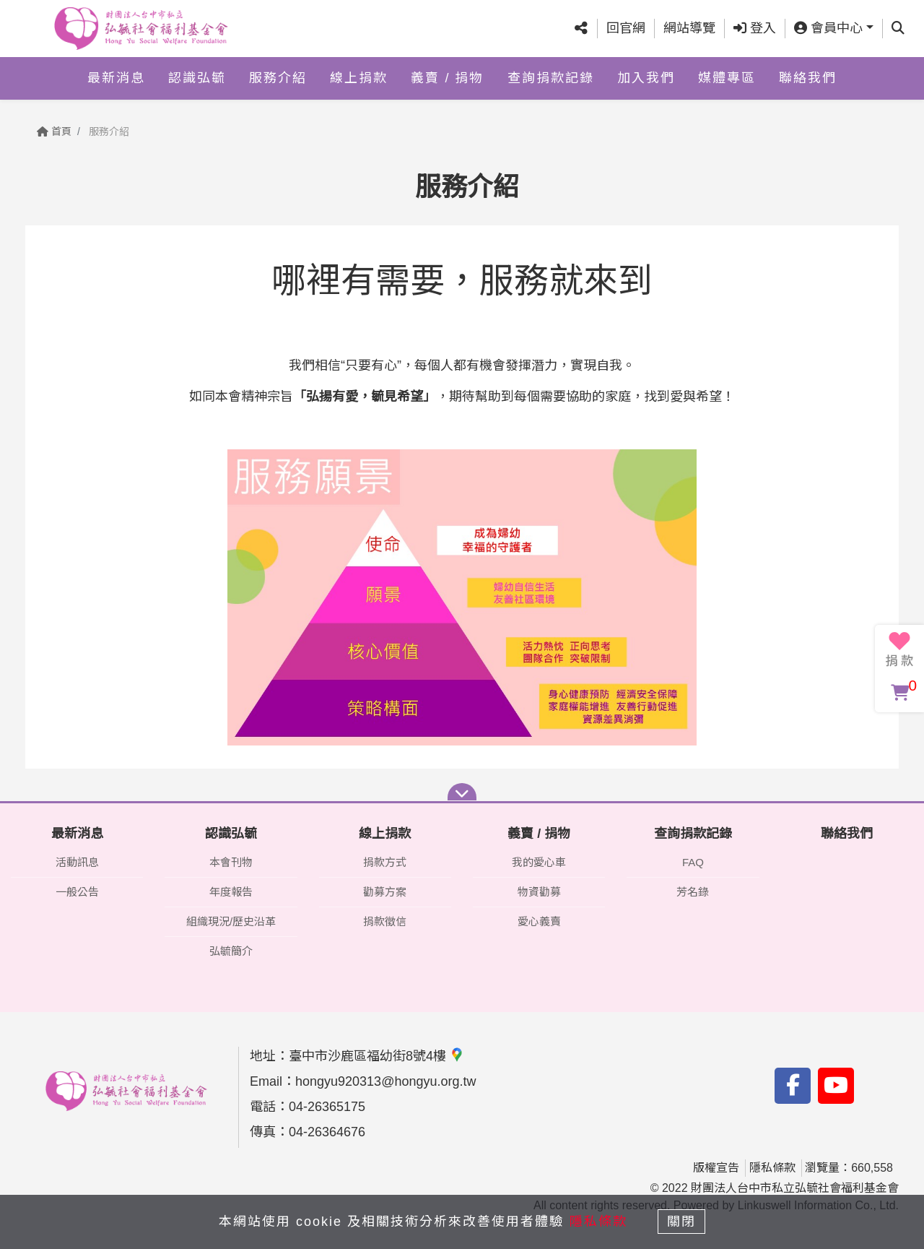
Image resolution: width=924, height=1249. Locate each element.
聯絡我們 (808, 77)
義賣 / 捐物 (447, 77)
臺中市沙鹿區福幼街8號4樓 (376, 1056)
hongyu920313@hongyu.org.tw (385, 1081)
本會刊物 (231, 862)
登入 (754, 28)
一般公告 (77, 892)
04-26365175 (327, 1106)
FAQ (693, 862)
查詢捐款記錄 (550, 77)
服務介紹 (278, 77)
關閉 (682, 1221)
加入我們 (646, 77)
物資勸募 (539, 892)
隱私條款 (772, 1168)
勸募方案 (384, 892)
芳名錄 (692, 892)
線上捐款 (359, 77)
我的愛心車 (539, 862)
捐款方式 (384, 862)
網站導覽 (689, 28)
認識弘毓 (197, 77)
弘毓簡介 (231, 951)
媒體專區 (727, 77)
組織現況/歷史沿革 (231, 921)
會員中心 (828, 28)
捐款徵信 (384, 921)
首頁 (54, 131)
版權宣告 (716, 1168)
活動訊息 (77, 862)
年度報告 (231, 892)
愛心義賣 (539, 921)
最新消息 (116, 77)
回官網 (625, 28)
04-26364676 (327, 1132)
